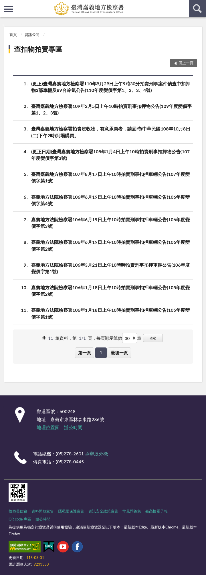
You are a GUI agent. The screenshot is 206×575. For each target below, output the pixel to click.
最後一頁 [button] (119, 352)
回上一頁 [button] (186, 63)
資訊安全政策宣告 (103, 511)
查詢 (197, 8)
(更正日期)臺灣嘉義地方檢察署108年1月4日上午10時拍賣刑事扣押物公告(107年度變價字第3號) (110, 154)
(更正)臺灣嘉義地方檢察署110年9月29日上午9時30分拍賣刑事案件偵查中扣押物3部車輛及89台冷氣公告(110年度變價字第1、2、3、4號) (110, 86)
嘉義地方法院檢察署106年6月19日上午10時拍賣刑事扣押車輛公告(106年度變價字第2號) (110, 245)
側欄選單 (8, 9)
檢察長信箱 (18, 511)
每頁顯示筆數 (109, 338)
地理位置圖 (48, 427)
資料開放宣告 (42, 511)
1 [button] (101, 352)
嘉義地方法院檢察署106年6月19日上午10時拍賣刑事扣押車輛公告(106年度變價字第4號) (110, 200)
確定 (153, 338)
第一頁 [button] (84, 352)
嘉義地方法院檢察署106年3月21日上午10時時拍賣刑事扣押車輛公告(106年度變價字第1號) (110, 268)
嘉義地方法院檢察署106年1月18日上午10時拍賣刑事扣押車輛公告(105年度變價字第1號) (110, 313)
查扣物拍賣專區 (38, 49)
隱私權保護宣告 (71, 511)
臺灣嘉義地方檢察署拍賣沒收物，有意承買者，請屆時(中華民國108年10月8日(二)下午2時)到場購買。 (110, 131)
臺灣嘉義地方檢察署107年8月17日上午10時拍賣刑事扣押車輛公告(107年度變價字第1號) (110, 177)
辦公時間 (73, 427)
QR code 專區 (20, 519)
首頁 (13, 34)
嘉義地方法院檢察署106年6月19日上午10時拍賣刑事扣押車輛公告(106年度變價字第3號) (110, 222)
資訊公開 (32, 34)
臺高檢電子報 (156, 511)
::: (4, 4)
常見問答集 (131, 511)
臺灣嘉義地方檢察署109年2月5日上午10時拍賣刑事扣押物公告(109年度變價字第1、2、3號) (111, 109)
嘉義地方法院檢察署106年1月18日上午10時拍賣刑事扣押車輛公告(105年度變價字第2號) (110, 290)
